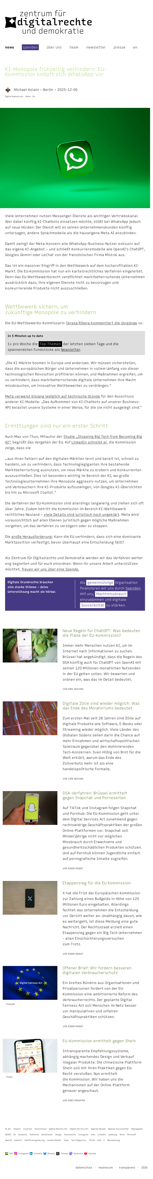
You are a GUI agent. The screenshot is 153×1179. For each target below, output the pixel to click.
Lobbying (113, 1134)
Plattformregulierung (35, 1140)
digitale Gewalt (98, 1129)
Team (73, 47)
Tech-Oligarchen (78, 1140)
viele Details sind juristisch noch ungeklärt (81, 514)
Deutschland (40, 1129)
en (135, 47)
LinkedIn (102, 1134)
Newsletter (96, 47)
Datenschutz (84, 1167)
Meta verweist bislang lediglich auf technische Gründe (52, 396)
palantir (18, 1140)
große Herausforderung (32, 536)
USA (99, 1140)
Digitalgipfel (137, 1129)
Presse (119, 47)
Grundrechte (70, 1134)
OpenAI (8, 1140)
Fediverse (34, 1134)
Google (58, 1134)
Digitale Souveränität (118, 1129)
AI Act (8, 1129)
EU (34, 96)
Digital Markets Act (14, 96)
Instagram (83, 1134)
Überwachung (113, 1140)
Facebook (22, 1134)
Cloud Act (27, 1129)
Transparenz (127, 1167)
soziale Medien (54, 1140)
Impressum (105, 1167)
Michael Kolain (22, 90)
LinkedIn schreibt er (89, 442)
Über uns (54, 47)
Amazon (17, 1129)
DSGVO (8, 1134)
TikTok (92, 1140)
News (9, 47)
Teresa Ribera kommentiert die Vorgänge (101, 323)
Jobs (93, 1134)
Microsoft (131, 1134)
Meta (28, 96)
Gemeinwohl (47, 1134)
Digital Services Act (79, 1129)
